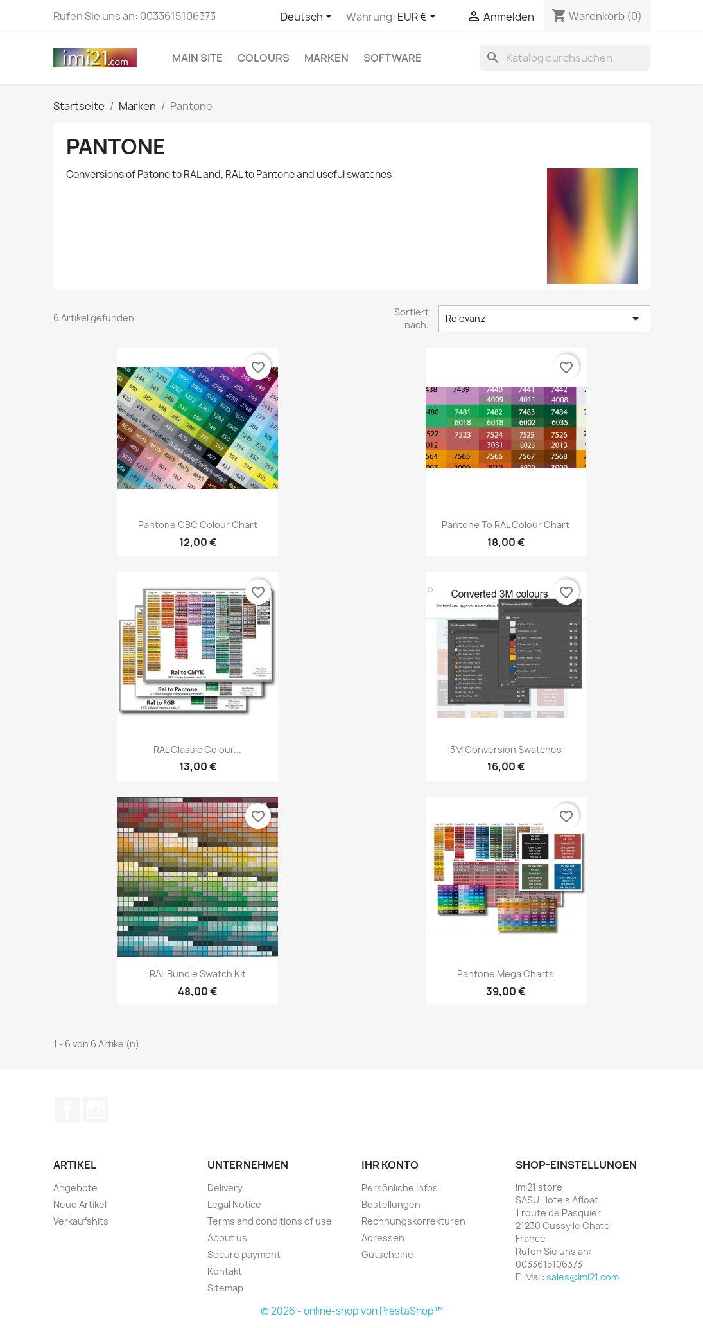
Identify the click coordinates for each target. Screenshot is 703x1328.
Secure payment (244, 1254)
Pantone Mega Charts (505, 974)
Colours (264, 58)
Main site (197, 58)
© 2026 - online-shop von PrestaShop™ (352, 1311)
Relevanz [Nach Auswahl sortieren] (544, 318)
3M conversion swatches (506, 749)
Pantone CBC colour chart (197, 524)
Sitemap (225, 1288)
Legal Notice (234, 1204)
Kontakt (224, 1271)
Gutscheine (387, 1254)
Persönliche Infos (399, 1188)
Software (392, 58)
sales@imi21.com (582, 1277)
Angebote (75, 1188)
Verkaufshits (80, 1221)
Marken (326, 58)
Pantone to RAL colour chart (505, 524)
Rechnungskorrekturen (413, 1221)
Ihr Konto (390, 1165)
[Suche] (565, 58)
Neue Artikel (80, 1204)
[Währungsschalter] (418, 17)
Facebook (67, 1109)
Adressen (382, 1238)
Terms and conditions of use (269, 1221)
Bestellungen (391, 1204)
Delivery (225, 1188)
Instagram (95, 1109)
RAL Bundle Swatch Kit (198, 974)
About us (227, 1238)
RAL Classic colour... (197, 749)
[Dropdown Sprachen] (308, 17)
